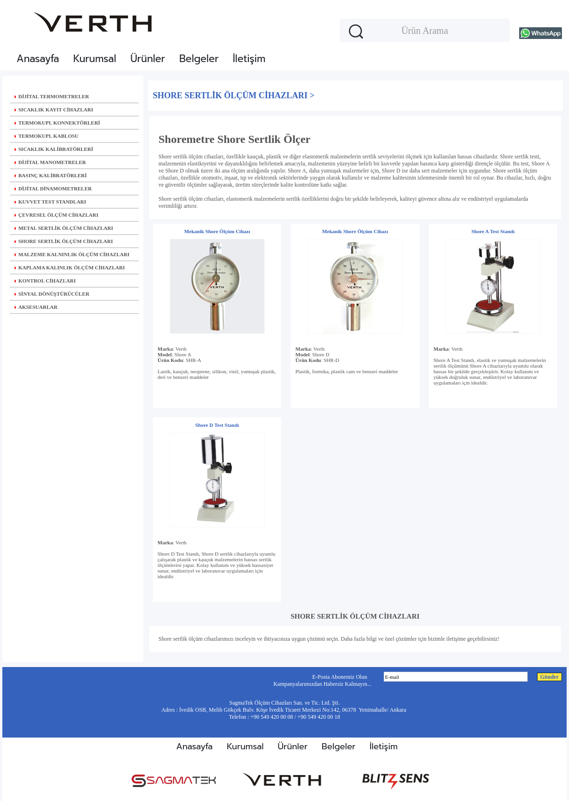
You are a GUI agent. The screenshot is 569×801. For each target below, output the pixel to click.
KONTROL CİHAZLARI (45, 280)
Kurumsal (94, 58)
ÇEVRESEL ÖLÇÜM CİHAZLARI (56, 215)
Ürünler (147, 58)
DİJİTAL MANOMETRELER (50, 162)
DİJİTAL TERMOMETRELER (52, 96)
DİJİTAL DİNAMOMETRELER (53, 188)
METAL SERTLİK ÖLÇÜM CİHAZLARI (64, 228)
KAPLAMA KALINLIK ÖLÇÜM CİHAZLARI (70, 267)
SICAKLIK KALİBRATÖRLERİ (54, 149)
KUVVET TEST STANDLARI (50, 201)
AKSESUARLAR (36, 307)
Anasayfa (37, 58)
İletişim (249, 58)
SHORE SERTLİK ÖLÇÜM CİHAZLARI (64, 241)
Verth (181, 349)
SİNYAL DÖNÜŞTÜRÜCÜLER (52, 294)
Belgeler (199, 58)
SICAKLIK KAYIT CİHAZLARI (54, 109)
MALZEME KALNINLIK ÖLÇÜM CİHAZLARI (72, 254)
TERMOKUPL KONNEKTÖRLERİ (57, 123)
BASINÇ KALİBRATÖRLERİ (51, 175)
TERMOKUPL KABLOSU (47, 136)
